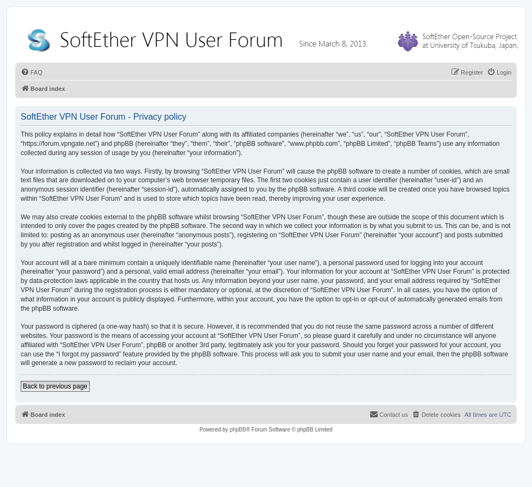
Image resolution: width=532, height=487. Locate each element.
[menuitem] (31, 72)
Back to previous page (55, 386)
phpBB (238, 430)
